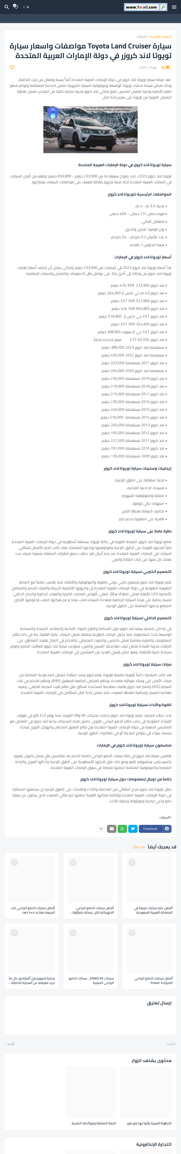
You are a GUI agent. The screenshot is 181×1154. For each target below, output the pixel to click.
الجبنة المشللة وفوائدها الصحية (94, 1123)
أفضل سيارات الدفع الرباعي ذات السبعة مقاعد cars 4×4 (33, 910)
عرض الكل (139, 847)
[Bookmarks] (16, 7)
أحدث (170, 1044)
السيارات (141, 37)
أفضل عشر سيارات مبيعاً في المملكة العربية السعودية (153, 910)
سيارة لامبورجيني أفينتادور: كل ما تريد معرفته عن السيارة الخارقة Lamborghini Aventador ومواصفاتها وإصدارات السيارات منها (32, 980)
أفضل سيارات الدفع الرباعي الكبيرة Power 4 (153, 980)
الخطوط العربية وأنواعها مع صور (149, 1123)
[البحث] (6, 7)
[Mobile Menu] (174, 7)
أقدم (11, 1044)
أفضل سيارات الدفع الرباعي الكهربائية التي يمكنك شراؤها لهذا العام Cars (93, 910)
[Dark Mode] (26, 7)
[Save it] (12, 67)
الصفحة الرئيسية (161, 37)
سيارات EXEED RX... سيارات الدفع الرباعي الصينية (91, 980)
